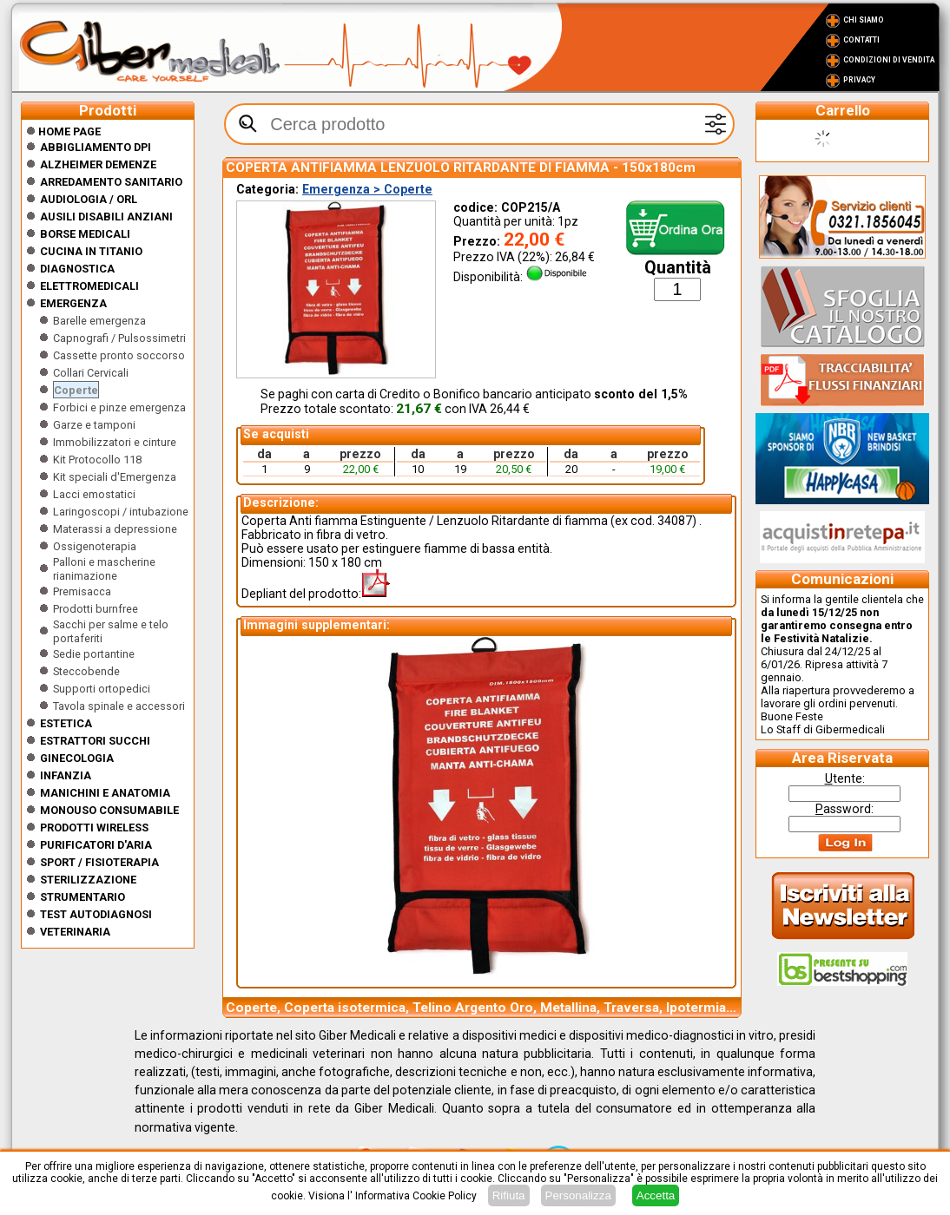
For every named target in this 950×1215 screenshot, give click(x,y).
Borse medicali (85, 233)
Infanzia (65, 775)
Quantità (677, 268)
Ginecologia (77, 758)
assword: (844, 809)
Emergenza (73, 303)
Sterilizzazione (88, 879)
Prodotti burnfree (95, 608)
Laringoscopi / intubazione (120, 511)
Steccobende (86, 671)
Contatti (861, 40)
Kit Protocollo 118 (97, 459)
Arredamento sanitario (111, 181)
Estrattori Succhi (95, 740)
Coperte (76, 390)
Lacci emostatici (94, 494)
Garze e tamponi (94, 424)
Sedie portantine (94, 653)
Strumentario (82, 896)
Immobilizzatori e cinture (114, 442)
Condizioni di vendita (888, 60)
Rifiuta (508, 1195)
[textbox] (479, 124)
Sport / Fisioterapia (99, 862)
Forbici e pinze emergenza (119, 407)
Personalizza (578, 1195)
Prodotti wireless (94, 827)
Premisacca (82, 591)
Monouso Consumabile (109, 810)
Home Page (63, 131)
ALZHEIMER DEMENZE (98, 164)
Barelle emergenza (99, 320)
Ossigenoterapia (94, 546)
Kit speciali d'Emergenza (114, 476)
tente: (845, 778)
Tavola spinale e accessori (119, 706)
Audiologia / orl (88, 199)
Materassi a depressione (115, 528)
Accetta (656, 1195)
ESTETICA (66, 723)
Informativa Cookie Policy (416, 1196)
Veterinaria (75, 931)
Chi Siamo (863, 20)
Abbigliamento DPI (95, 147)
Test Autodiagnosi (96, 914)
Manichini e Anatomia (105, 792)
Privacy (859, 80)
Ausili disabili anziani (106, 216)
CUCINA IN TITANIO (91, 251)
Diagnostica (77, 268)
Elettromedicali (89, 285)
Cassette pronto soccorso (119, 355)
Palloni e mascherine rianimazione (104, 568)
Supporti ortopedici (101, 688)
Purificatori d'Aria (96, 844)
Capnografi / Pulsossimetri (119, 338)
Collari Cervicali (91, 372)
